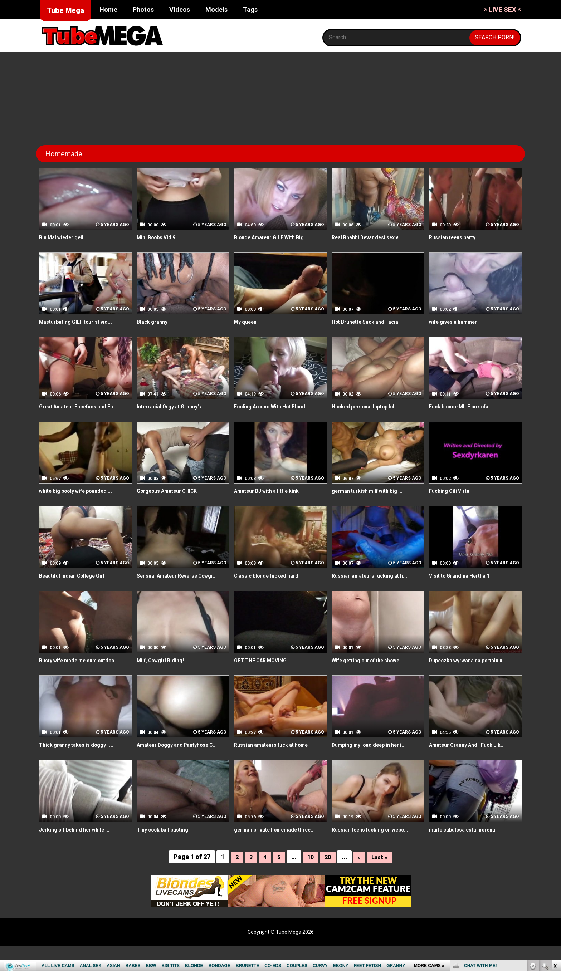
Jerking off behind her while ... (80, 845)
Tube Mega (65, 10)
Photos (143, 9)
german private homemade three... (271, 849)
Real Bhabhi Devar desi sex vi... (373, 237)
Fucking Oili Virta (451, 490)
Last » (381, 881)
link (554, 859)
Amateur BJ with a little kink (271, 490)
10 (309, 881)
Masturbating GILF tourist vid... (80, 321)
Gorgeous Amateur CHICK (172, 490)
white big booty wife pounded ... (81, 490)
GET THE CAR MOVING (264, 668)
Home (108, 9)
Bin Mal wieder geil (64, 237)
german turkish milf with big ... (372, 490)
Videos (179, 9)
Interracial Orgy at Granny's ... (176, 406)
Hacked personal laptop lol (368, 406)
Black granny (154, 321)
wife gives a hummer (457, 321)
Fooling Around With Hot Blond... (277, 406)
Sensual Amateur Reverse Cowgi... (172, 579)
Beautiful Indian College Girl (76, 575)
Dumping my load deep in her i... (374, 753)
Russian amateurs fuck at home (277, 753)
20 (327, 881)
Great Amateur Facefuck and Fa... (84, 406)
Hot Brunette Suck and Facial (371, 321)
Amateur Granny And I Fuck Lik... (472, 753)
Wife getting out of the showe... (374, 668)
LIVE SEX (502, 9)
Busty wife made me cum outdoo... (85, 668)
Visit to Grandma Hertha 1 (463, 575)
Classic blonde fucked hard (270, 575)
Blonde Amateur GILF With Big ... (277, 237)
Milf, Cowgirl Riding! (163, 668)
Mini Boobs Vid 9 (159, 237)
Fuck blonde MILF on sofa (463, 406)
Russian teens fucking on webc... (376, 845)
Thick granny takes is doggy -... (81, 753)
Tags (250, 9)
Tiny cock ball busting (166, 845)
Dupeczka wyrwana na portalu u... (473, 668)
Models (216, 9)
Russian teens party (456, 237)
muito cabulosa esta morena (467, 845)
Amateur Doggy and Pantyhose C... (179, 757)
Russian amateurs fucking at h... (375, 575)
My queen (247, 321)
